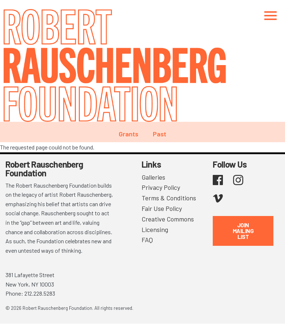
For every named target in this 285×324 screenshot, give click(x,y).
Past (159, 134)
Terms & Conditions (169, 198)
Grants (128, 134)
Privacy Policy (161, 187)
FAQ (147, 240)
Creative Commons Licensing (168, 224)
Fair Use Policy (162, 208)
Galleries (153, 177)
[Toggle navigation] (270, 15)
